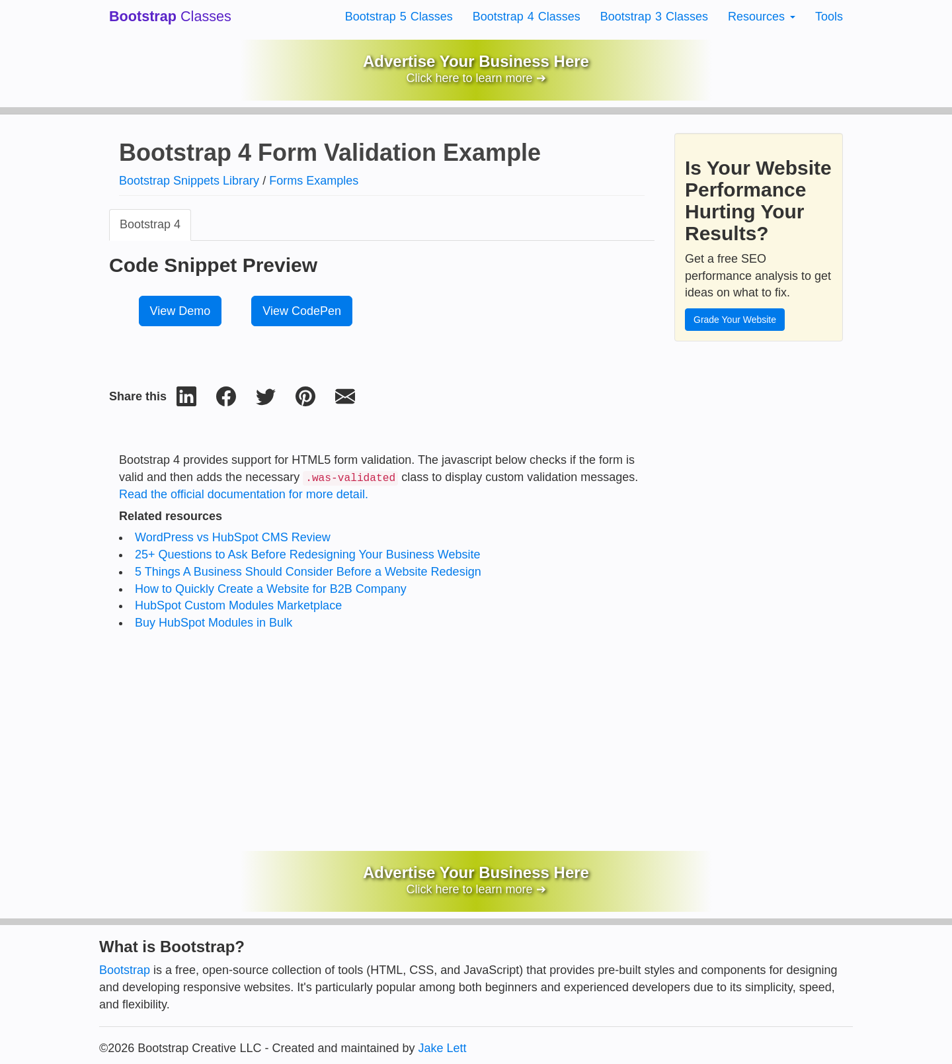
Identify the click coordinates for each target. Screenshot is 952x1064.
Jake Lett (442, 1048)
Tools (829, 16)
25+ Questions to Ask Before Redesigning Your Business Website (308, 554)
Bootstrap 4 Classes (526, 16)
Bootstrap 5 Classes (399, 16)
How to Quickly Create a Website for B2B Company (271, 589)
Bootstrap (124, 970)
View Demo (180, 311)
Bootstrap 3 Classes (654, 16)
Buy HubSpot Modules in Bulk (213, 622)
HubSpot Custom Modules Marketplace (238, 605)
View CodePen (301, 311)
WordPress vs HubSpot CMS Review (233, 537)
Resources (761, 16)
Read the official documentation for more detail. (243, 494)
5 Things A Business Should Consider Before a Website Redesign (308, 571)
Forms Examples (313, 180)
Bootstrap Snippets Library (189, 180)
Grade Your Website (735, 319)
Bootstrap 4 (150, 224)
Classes (170, 16)
